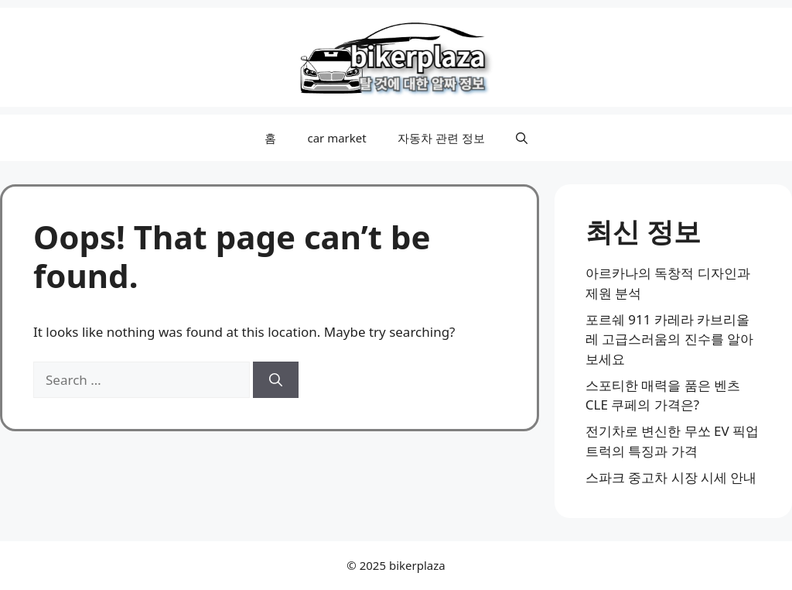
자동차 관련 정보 (441, 138)
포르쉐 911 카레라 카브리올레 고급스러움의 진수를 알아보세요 (669, 339)
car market (336, 138)
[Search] (276, 380)
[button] (521, 138)
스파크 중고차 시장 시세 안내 (671, 477)
